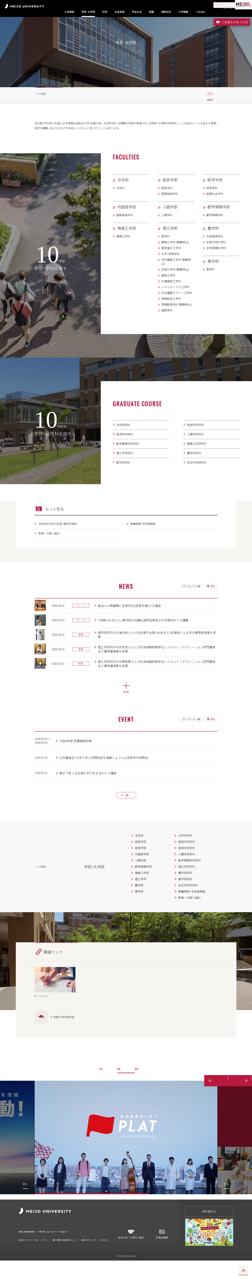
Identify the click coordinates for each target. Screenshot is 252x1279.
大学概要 (183, 12)
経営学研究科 (195, 442)
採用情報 (39, 1247)
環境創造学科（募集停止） (176, 322)
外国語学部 (126, 224)
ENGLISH (104, 1253)
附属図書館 (162, 1251)
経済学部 (214, 197)
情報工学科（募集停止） (175, 259)
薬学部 (213, 278)
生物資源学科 (214, 253)
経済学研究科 (124, 451)
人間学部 (170, 224)
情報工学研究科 (197, 461)
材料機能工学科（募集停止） (176, 279)
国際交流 (166, 12)
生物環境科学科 (216, 265)
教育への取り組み (51, 551)
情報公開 (24, 1247)
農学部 (213, 245)
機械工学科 (168, 292)
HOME (44, 110)
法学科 (120, 205)
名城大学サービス (88, 1253)
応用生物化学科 (216, 259)
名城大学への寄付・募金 (131, 1251)
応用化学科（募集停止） (175, 287)
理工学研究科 (124, 470)
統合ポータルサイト (28, 1253)
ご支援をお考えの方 (232, 22)
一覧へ (126, 817)
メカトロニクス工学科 (175, 304)
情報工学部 (126, 245)
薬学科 (210, 286)
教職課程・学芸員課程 (145, 541)
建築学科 (167, 327)
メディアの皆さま (95, 1247)
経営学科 (167, 205)
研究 (104, 12)
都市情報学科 (214, 232)
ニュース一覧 (189, 605)
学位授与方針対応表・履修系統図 (61, 541)
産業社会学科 (214, 211)
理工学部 (170, 245)
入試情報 (69, 12)
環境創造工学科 (171, 316)
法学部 (123, 197)
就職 (151, 12)
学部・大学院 (88, 12)
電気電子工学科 (171, 265)
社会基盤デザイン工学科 (176, 310)
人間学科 (167, 232)
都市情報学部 (218, 224)
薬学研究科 (123, 480)
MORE (200, 12)
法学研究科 (123, 442)
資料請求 (209, 1230)
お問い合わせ (72, 1247)
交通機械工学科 (171, 298)
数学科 (165, 253)
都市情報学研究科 (127, 461)
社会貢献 (119, 12)
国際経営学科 (169, 211)
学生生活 (137, 12)
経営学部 (170, 197)
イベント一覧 (189, 739)
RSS (210, 605)
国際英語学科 (124, 232)
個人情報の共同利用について (65, 1253)
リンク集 (54, 1247)
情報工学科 (123, 253)
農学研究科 (194, 470)
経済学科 (212, 205)
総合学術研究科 (197, 480)
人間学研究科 (195, 451)
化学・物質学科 (170, 271)
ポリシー (45, 1253)
